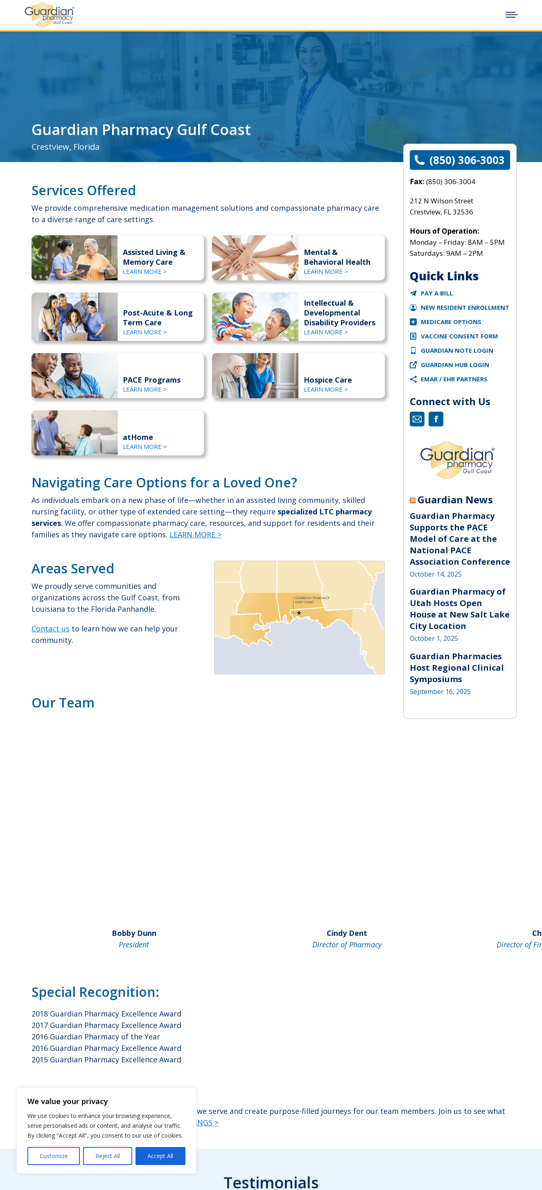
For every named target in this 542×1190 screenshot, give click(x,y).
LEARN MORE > (195, 534)
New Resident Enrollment (465, 307)
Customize (54, 1156)
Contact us (51, 628)
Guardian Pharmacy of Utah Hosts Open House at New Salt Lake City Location (460, 608)
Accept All (160, 1156)
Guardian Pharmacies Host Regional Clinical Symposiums (457, 668)
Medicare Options (451, 322)
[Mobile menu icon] (512, 15)
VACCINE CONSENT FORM (459, 336)
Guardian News (455, 500)
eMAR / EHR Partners (454, 379)
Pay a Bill (437, 293)
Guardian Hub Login (455, 365)
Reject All (107, 1156)
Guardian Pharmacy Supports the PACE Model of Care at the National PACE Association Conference (460, 538)
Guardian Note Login (457, 350)
